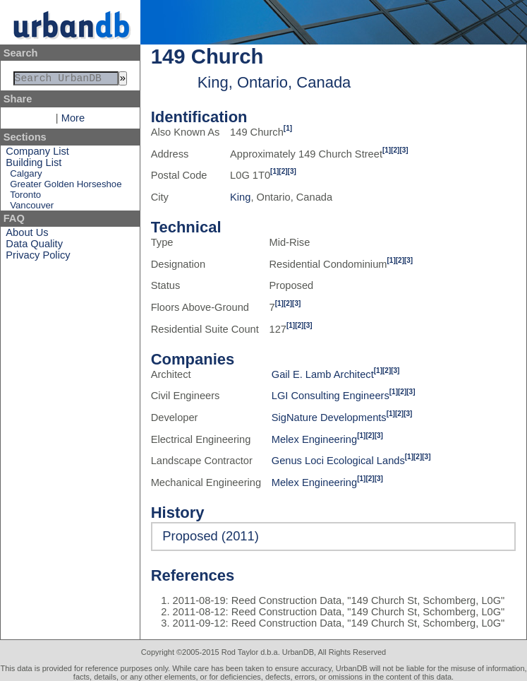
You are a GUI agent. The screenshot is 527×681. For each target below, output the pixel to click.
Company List (37, 154)
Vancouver (32, 208)
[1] (288, 128)
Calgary (26, 176)
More (73, 120)
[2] (395, 150)
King (240, 197)
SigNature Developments (329, 417)
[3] (403, 150)
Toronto (25, 197)
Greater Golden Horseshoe (65, 187)
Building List (33, 165)
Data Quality (34, 246)
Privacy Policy (38, 257)
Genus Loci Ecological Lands (338, 460)
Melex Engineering (314, 439)
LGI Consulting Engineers (330, 395)
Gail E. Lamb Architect (323, 374)
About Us (27, 235)
